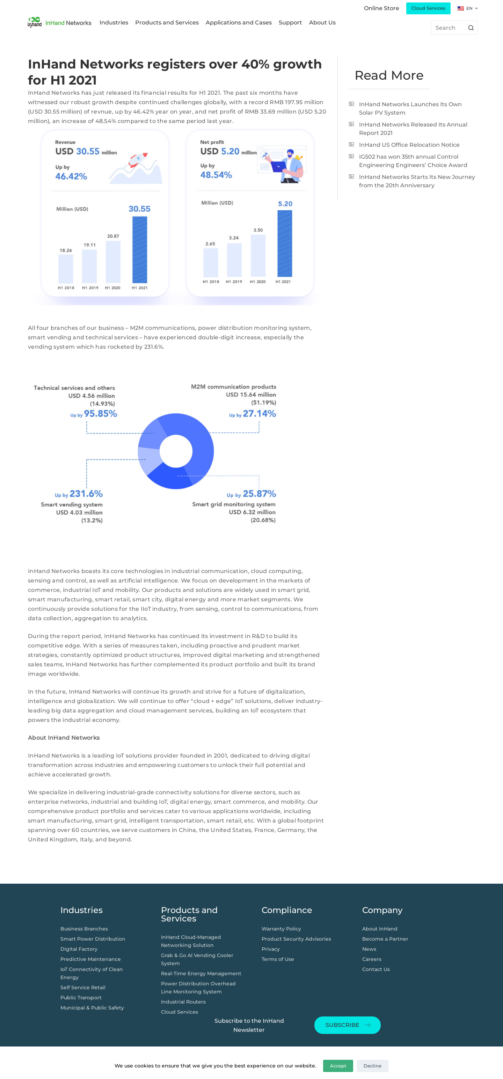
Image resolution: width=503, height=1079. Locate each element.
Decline (372, 1066)
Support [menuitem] (290, 22)
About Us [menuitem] (322, 22)
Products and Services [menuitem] (167, 22)
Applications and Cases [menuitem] (239, 22)
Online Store (381, 8)
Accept (338, 1066)
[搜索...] (454, 28)
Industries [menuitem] (114, 22)
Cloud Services (428, 8)
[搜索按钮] (471, 28)
